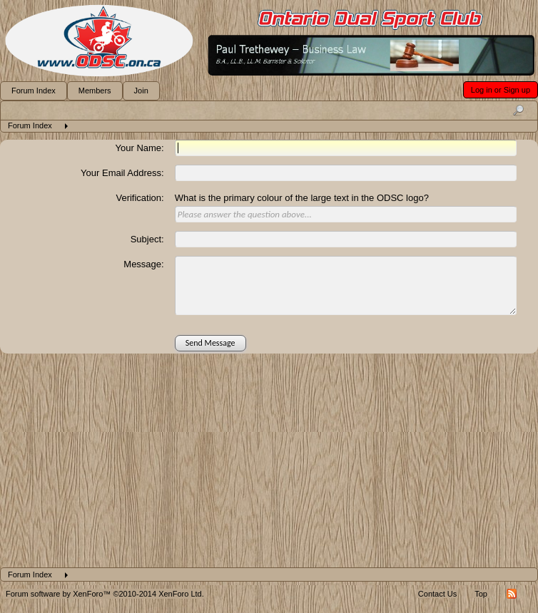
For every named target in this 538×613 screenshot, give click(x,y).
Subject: (147, 239)
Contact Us (437, 593)
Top (480, 593)
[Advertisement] (269, 460)
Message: (143, 264)
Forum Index (33, 90)
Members (94, 90)
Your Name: (140, 148)
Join (141, 90)
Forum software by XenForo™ (105, 593)
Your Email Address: (122, 173)
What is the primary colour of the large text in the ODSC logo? (302, 197)
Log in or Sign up (500, 90)
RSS (512, 594)
